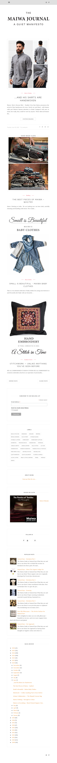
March (15, 710)
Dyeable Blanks (34, 436)
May (14, 705)
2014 (13, 730)
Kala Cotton (35, 445)
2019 (13, 718)
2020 (13, 663)
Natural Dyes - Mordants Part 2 (26, 601)
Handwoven (32, 442)
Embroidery (26, 439)
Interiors (40, 442)
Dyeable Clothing (15, 439)
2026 (13, 648)
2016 (13, 725)
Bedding (28, 195)
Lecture (43, 445)
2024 (13, 653)
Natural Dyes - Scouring (24, 590)
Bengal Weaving (15, 436)
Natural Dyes (37, 451)
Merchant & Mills (15, 451)
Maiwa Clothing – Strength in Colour (24, 699)
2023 (13, 655)
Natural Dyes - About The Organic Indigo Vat (30, 569)
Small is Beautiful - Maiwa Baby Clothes (28, 284)
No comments (24, 127)
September (16, 672)
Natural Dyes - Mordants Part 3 (26, 580)
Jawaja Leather (25, 445)
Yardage (43, 457)
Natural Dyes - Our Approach (25, 624)
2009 (13, 742)
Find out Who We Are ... (29, 479)
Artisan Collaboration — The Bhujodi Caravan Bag (27, 696)
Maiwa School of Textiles (39, 448)
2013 (13, 732)
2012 (13, 735)
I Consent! (15, 410)
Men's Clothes (28, 93)
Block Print (25, 436)
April (14, 708)
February (16, 713)
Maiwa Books (14, 448)
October (15, 670)
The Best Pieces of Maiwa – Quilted (28, 200)
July (14, 677)
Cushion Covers (28, 359)
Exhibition (13, 442)
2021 (13, 660)
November (16, 668)
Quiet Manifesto (15, 454)
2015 (13, 727)
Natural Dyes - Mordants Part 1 (26, 559)
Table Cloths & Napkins (27, 457)
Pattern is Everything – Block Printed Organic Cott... (28, 703)
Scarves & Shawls (38, 454)
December (16, 665)
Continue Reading (28, 119)
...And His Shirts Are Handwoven (28, 99)
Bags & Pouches (15, 433)
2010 (13, 740)
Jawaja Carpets (15, 445)
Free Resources (23, 442)
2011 (13, 737)
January (15, 715)
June (14, 680)
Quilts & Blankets (26, 454)
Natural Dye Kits (27, 451)
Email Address (15, 402)
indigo (12, 460)
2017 (13, 722)
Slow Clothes (28, 279)
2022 (13, 658)
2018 (13, 720)
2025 (13, 650)
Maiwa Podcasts (44, 501)
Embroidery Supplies (36, 439)
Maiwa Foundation (25, 448)
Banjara (31, 433)
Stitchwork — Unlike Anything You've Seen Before (28, 364)
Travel (36, 457)
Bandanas (24, 433)
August (15, 675)
